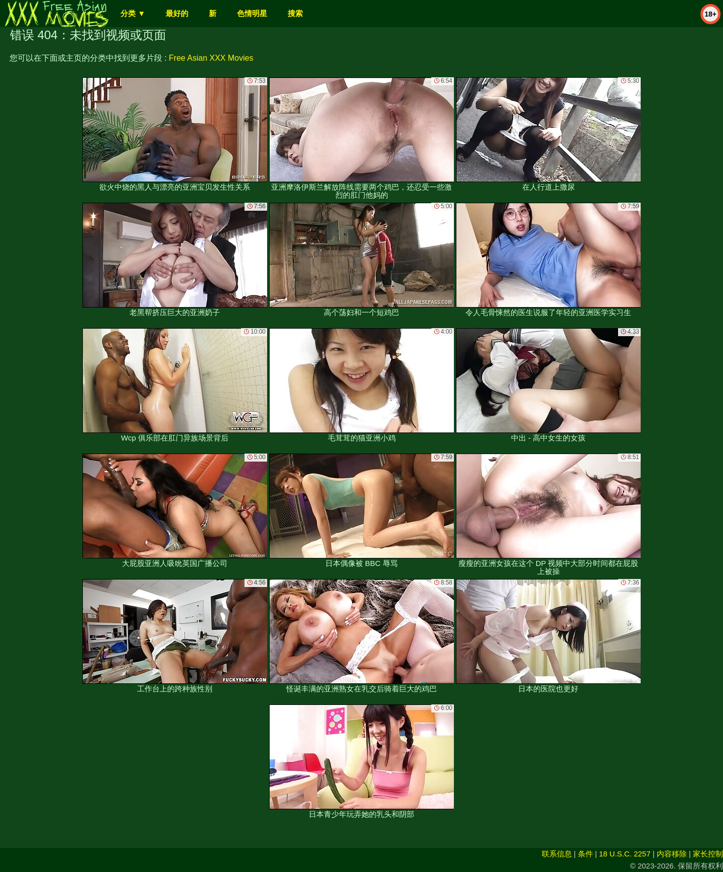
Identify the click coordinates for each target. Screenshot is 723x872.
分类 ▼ (132, 13)
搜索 (295, 13)
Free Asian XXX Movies (211, 58)
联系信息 (557, 853)
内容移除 (672, 853)
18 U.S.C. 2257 (625, 853)
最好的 (177, 13)
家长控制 (708, 853)
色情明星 (252, 13)
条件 (585, 853)
